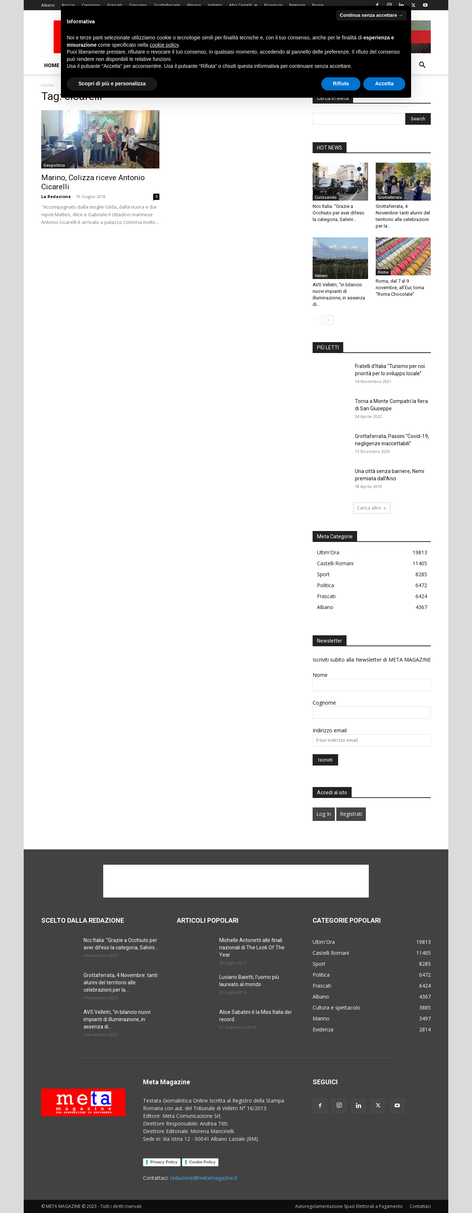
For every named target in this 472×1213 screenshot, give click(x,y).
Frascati (114, 5)
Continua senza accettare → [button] (371, 1124)
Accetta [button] (384, 1193)
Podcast (139, 65)
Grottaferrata (167, 5)
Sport (334, 65)
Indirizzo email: (330, 730)
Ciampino (91, 5)
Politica (282, 65)
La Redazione (56, 196)
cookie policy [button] (164, 1154)
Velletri (215, 5)
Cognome (324, 702)
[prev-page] (317, 320)
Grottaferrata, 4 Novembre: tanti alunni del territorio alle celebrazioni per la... (121, 982)
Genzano (138, 5)
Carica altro (371, 508)
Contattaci (366, 65)
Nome (320, 674)
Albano (48, 5)
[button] (422, 65)
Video (108, 65)
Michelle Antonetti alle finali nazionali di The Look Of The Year (252, 947)
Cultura (170, 65)
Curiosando (326, 197)
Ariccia (68, 5)
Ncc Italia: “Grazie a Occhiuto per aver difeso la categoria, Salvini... (338, 213)
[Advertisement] (236, 881)
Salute (310, 65)
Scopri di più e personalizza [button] (112, 1193)
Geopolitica (54, 165)
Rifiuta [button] (341, 1193)
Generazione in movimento (226, 65)
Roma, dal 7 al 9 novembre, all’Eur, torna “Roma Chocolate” (400, 287)
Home (51, 65)
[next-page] (328, 320)
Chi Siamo (78, 65)
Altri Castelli (243, 5)
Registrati (351, 813)
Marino (194, 5)
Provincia (273, 5)
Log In (323, 813)
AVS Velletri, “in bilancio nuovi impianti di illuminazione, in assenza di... (117, 1019)
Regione (297, 5)
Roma (318, 5)
